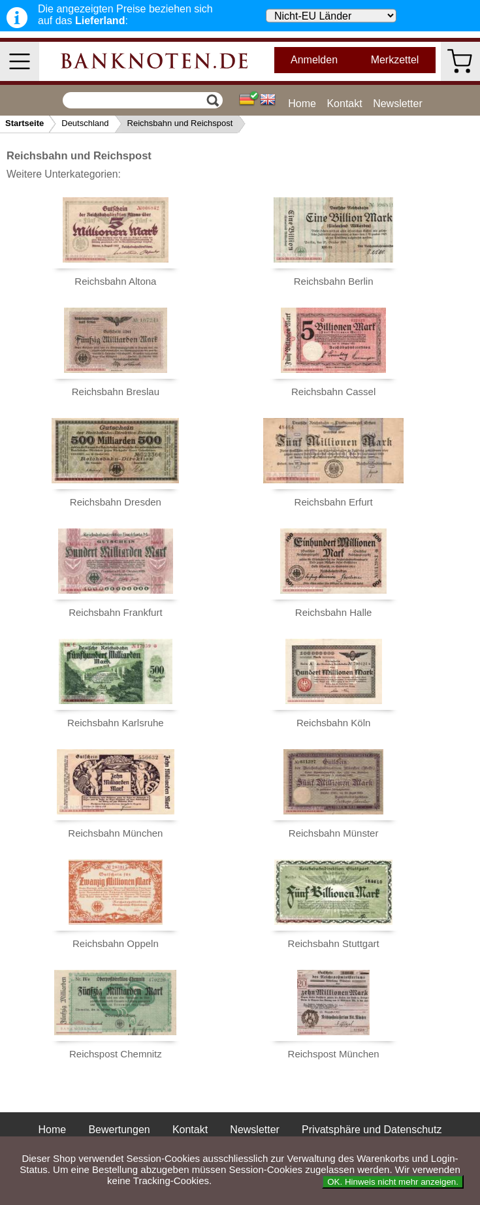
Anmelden (314, 59)
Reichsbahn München (115, 833)
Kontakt (344, 103)
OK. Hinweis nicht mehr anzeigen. (392, 1182)
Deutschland (84, 123)
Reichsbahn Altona (115, 281)
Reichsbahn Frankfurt (115, 612)
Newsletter (398, 103)
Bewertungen (119, 1129)
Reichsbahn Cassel (333, 391)
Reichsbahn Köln (333, 722)
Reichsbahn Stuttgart (333, 943)
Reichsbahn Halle (333, 612)
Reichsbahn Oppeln (115, 943)
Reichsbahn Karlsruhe (115, 722)
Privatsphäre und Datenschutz (371, 1129)
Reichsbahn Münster (334, 833)
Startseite (24, 123)
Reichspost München (333, 1053)
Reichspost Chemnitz (115, 1053)
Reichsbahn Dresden (115, 501)
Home (302, 103)
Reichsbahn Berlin (334, 281)
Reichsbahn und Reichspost (180, 123)
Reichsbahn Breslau (115, 391)
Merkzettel (395, 59)
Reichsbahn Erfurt (334, 501)
